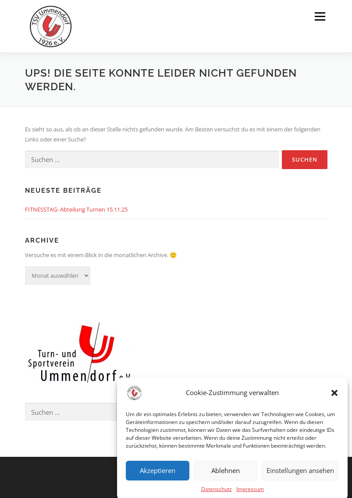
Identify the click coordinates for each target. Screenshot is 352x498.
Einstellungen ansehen (300, 475)
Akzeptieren (157, 475)
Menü (319, 16)
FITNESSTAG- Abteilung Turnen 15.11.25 (76, 209)
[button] (334, 397)
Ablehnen (225, 475)
